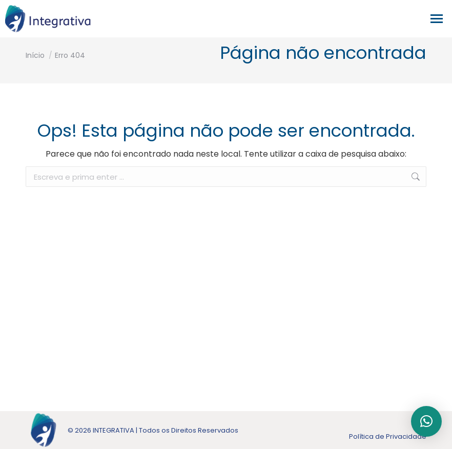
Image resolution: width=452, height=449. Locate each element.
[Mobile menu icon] (439, 19)
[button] (426, 421)
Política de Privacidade (387, 436)
